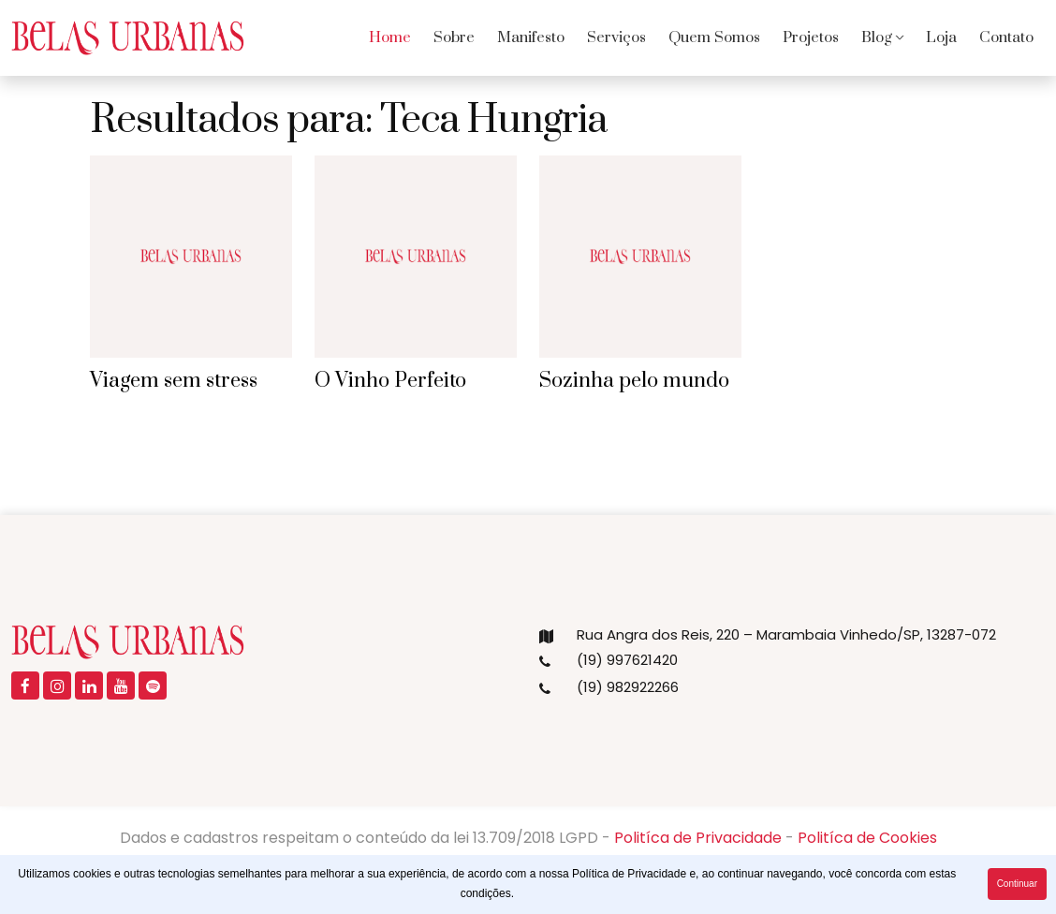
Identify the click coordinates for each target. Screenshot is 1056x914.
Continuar (1017, 883)
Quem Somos (714, 37)
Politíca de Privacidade (698, 837)
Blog (876, 37)
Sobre (454, 37)
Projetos (811, 37)
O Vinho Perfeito (390, 381)
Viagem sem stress (173, 381)
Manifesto (531, 37)
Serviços (616, 37)
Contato (1006, 37)
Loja (941, 37)
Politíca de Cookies (867, 837)
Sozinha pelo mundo (634, 381)
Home (390, 37)
